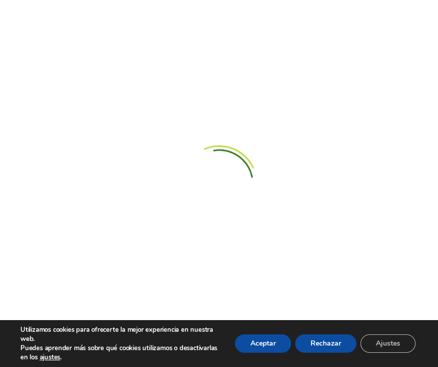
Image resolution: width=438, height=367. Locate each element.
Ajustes (388, 343)
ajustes (50, 357)
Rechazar (326, 343)
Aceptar (263, 343)
